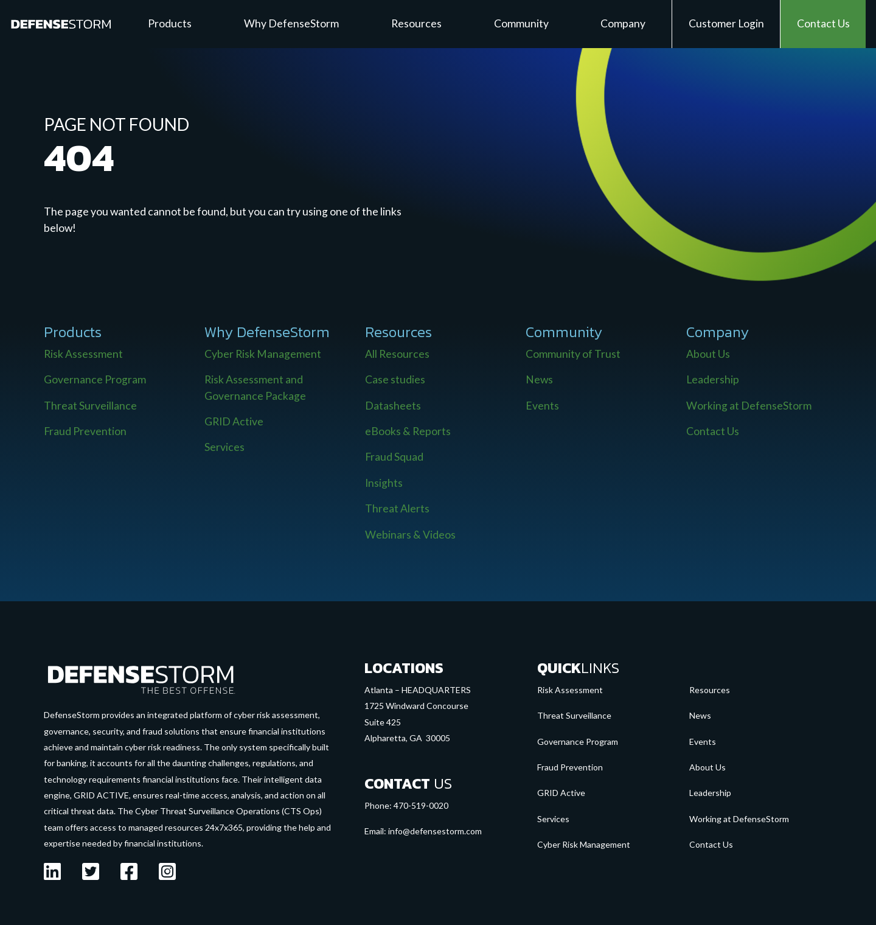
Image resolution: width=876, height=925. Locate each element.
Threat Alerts (397, 508)
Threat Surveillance (90, 405)
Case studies (395, 379)
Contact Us (712, 431)
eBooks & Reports (408, 431)
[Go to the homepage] (141, 678)
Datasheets (393, 405)
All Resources (397, 353)
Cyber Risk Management (262, 353)
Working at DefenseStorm (749, 405)
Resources (709, 690)
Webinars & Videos (410, 534)
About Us (708, 353)
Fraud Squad (394, 456)
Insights (384, 482)
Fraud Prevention (85, 431)
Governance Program (95, 379)
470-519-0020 (421, 805)
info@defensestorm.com (435, 831)
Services (224, 447)
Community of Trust (573, 353)
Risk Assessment (83, 353)
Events (542, 405)
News (539, 379)
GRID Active (233, 421)
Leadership (712, 379)
